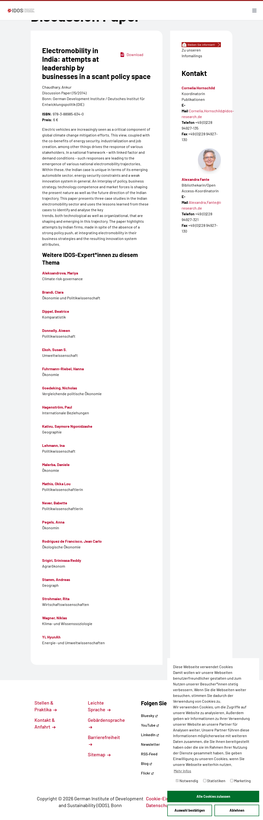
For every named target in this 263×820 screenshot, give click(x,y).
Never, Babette (54, 503)
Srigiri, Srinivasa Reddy (61, 560)
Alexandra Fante (195, 179)
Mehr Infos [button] (182, 771)
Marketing (240, 780)
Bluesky (149, 715)
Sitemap (99, 754)
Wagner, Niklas (54, 617)
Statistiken (214, 780)
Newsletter (150, 744)
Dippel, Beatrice (55, 311)
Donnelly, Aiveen (56, 330)
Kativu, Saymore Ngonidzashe (67, 426)
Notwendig (187, 780)
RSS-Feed (149, 754)
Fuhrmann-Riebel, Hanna (63, 368)
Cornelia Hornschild (198, 87)
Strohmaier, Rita (55, 598)
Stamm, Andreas (56, 579)
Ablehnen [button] (236, 810)
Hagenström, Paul (57, 407)
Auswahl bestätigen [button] (189, 810)
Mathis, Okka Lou (56, 483)
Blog (146, 763)
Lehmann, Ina (53, 445)
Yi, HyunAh (51, 637)
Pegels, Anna (53, 522)
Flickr (147, 773)
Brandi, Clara (52, 292)
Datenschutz (162, 805)
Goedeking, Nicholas (59, 388)
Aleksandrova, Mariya (60, 273)
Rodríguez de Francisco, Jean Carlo (72, 541)
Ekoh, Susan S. (54, 349)
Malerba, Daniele (56, 464)
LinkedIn (150, 734)
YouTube (150, 725)
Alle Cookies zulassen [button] (213, 796)
